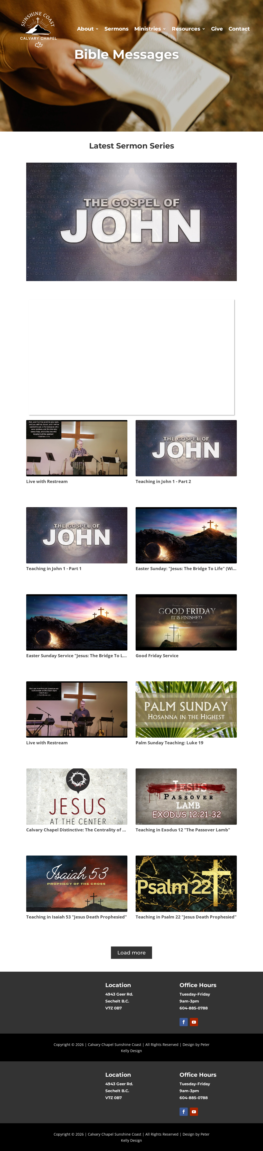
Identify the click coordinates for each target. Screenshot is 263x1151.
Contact (239, 29)
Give (217, 29)
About (85, 29)
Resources (186, 29)
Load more (131, 953)
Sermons (117, 29)
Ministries (147, 29)
